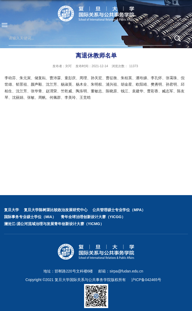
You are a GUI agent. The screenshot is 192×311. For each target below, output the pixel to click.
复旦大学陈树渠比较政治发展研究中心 (56, 210)
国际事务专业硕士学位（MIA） (30, 217)
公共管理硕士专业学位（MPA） (118, 210)
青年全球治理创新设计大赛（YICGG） (93, 217)
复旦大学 (11, 210)
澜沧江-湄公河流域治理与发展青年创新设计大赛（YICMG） (54, 224)
